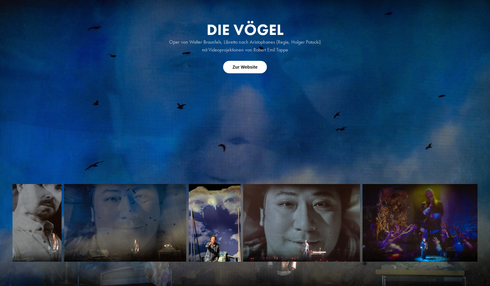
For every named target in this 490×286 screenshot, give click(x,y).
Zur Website (245, 67)
